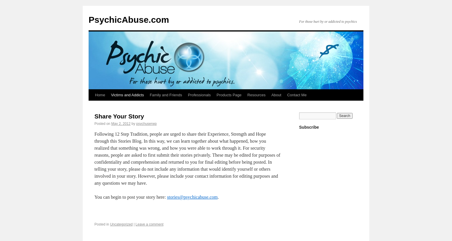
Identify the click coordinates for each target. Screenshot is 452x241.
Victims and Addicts (127, 95)
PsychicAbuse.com (129, 20)
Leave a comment (149, 224)
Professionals (199, 95)
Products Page (229, 95)
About (276, 95)
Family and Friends (166, 95)
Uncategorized (121, 224)
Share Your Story (119, 116)
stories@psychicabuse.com (192, 197)
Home (100, 95)
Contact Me (296, 95)
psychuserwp (146, 124)
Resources (256, 95)
